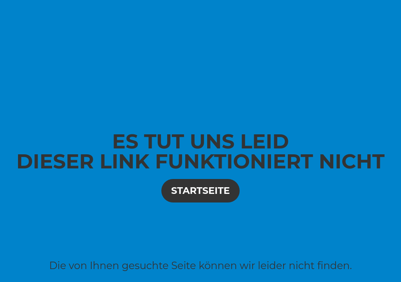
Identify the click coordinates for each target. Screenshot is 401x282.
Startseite (200, 190)
